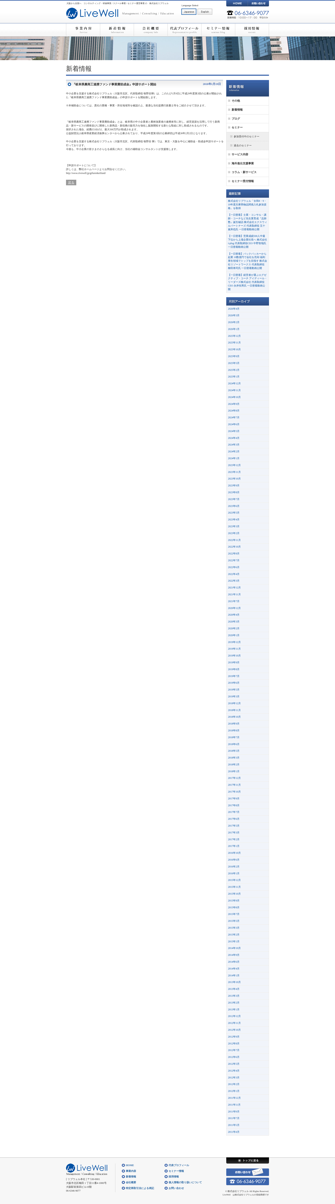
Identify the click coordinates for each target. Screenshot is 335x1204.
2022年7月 (233, 560)
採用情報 (252, 30)
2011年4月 (233, 1131)
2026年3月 (233, 315)
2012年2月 (233, 1084)
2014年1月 (233, 975)
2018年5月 (233, 750)
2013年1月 (233, 1009)
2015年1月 (233, 941)
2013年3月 (233, 995)
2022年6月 (233, 567)
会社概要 (151, 30)
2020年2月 (233, 628)
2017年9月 (233, 798)
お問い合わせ (258, 3)
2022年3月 (233, 580)
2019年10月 (234, 655)
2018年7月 (233, 737)
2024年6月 (233, 424)
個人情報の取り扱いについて (185, 1182)
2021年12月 (234, 587)
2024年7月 (233, 417)
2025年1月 (233, 376)
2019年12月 (234, 642)
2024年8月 (233, 410)
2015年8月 (233, 907)
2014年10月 (234, 948)
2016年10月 (234, 852)
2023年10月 (234, 478)
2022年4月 (233, 574)
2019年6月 (233, 682)
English (204, 12)
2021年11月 (234, 594)
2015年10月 (234, 893)
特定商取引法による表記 (140, 1188)
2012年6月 (233, 1057)
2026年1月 (233, 329)
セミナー (237, 127)
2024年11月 (234, 390)
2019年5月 (233, 689)
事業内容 (83, 30)
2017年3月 (233, 832)
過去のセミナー (243, 145)
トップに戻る (247, 1160)
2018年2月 (233, 764)
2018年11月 (234, 710)
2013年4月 (233, 988)
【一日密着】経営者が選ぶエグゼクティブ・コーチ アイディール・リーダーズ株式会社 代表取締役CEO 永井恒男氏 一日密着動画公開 (247, 282)
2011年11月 (234, 1104)
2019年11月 (234, 648)
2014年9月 (233, 954)
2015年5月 (233, 920)
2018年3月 (233, 757)
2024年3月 (233, 444)
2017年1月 (233, 846)
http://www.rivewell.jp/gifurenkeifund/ (86, 173)
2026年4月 (233, 308)
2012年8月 (233, 1043)
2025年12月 (234, 335)
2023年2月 (233, 533)
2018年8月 (233, 730)
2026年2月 (233, 322)
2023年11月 (234, 472)
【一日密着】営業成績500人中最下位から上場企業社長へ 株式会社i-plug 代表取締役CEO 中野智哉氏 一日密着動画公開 (247, 241)
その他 (236, 100)
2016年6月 (233, 859)
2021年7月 (233, 601)
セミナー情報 (218, 30)
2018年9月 (233, 723)
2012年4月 (233, 1070)
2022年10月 (234, 546)
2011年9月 (233, 1111)
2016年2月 (233, 866)
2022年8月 (233, 553)
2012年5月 (233, 1063)
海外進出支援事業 (243, 163)
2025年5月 (233, 363)
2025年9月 (233, 356)
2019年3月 (233, 696)
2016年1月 (233, 873)
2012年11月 (234, 1022)
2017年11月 (234, 784)
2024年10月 (234, 397)
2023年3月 (233, 526)
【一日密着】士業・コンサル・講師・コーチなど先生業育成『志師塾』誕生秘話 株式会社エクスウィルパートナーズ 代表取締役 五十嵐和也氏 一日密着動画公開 (247, 222)
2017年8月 (233, 805)
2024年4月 (233, 437)
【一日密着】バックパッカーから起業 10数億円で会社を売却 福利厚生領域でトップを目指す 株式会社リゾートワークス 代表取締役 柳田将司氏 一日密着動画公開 (247, 261)
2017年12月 (234, 777)
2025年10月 (234, 349)
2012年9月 (233, 1036)
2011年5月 (233, 1125)
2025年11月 (234, 342)
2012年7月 (233, 1050)
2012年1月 (233, 1091)
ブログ (236, 118)
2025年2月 (233, 369)
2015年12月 (234, 880)
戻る (71, 182)
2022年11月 (234, 540)
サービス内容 (240, 154)
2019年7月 (233, 676)
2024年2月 (233, 451)
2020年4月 (233, 614)
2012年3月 (233, 1077)
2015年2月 (233, 934)
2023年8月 (233, 492)
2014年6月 (233, 961)
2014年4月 (233, 968)
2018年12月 (234, 703)
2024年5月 (233, 431)
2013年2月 (233, 1002)
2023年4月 (233, 519)
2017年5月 (233, 825)
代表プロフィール (184, 30)
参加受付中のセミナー (246, 136)
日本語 (188, 12)
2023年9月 (233, 485)
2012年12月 (234, 1016)
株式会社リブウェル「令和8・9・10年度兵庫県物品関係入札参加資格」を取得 (247, 204)
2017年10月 (234, 791)
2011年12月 (234, 1097)
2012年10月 (234, 1029)
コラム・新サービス (244, 172)
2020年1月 (233, 635)
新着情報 (117, 30)
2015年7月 (233, 914)
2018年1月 (233, 771)
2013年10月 (234, 982)
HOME (237, 3)
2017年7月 (233, 812)
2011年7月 (233, 1118)
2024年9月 (233, 403)
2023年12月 (234, 465)
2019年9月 (233, 662)
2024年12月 (234, 383)
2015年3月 (233, 927)
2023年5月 (233, 512)
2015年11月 (234, 886)
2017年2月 (233, 839)
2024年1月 (233, 458)
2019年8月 (233, 669)
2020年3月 (233, 621)
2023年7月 (233, 499)
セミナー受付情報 (243, 181)
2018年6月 (233, 744)
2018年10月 (234, 716)
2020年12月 (234, 608)
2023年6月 (233, 506)
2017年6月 (233, 818)
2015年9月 (233, 900)
